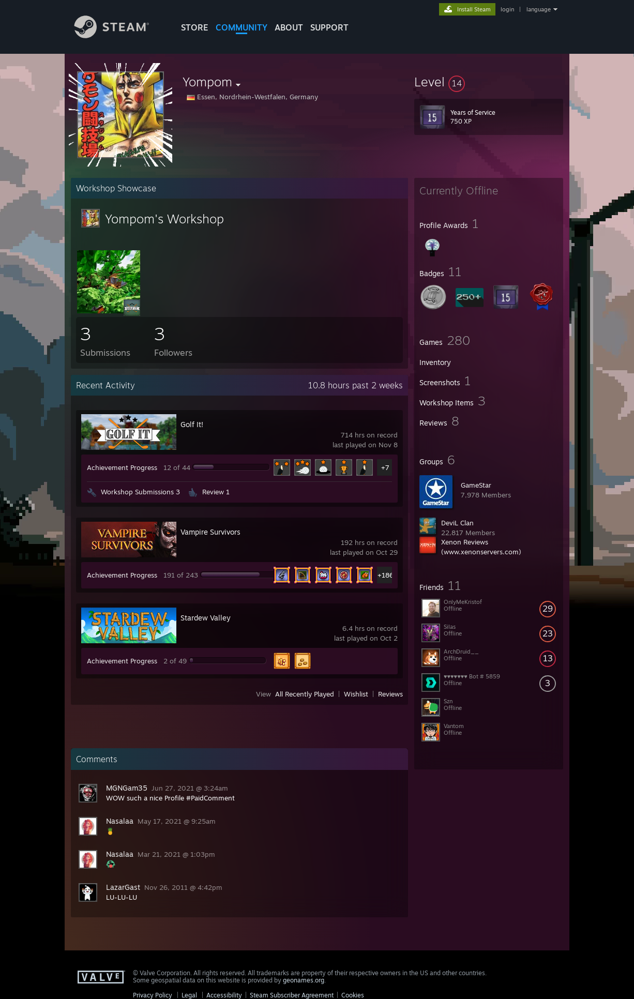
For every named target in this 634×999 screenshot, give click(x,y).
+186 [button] (386, 575)
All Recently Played (304, 694)
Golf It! (191, 424)
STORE (194, 27)
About (289, 27)
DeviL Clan (457, 523)
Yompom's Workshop (164, 218)
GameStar (476, 485)
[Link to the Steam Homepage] (119, 35)
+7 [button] (385, 467)
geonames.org (303, 980)
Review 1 (216, 492)
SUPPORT (329, 27)
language (538, 9)
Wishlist (356, 694)
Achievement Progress (122, 467)
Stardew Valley (205, 617)
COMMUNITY (241, 27)
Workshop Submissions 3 (140, 492)
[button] (488, 81)
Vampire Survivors (210, 531)
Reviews (390, 694)
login (507, 9)
